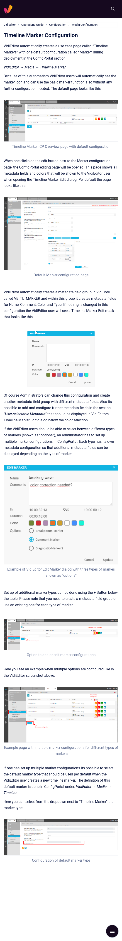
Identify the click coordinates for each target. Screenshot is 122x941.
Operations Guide (32, 24)
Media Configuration (85, 24)
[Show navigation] (112, 931)
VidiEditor (10, 24)
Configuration (57, 24)
